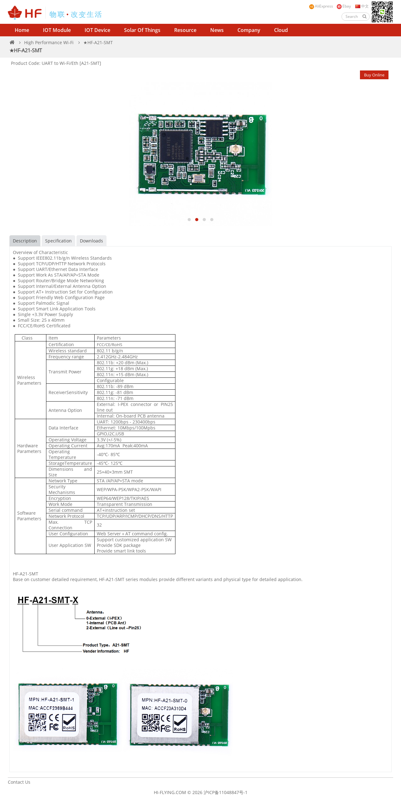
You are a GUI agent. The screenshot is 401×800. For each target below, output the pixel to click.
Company (248, 30)
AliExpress (321, 6)
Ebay (343, 6)
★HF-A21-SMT (98, 42)
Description (25, 241)
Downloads (91, 241)
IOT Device (97, 30)
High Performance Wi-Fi (49, 42)
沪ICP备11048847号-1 (225, 792)
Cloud (281, 30)
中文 (361, 6)
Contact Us (19, 782)
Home (22, 30)
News (217, 30)
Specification (58, 241)
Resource (185, 30)
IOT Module (57, 30)
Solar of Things (142, 30)
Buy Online (374, 75)
